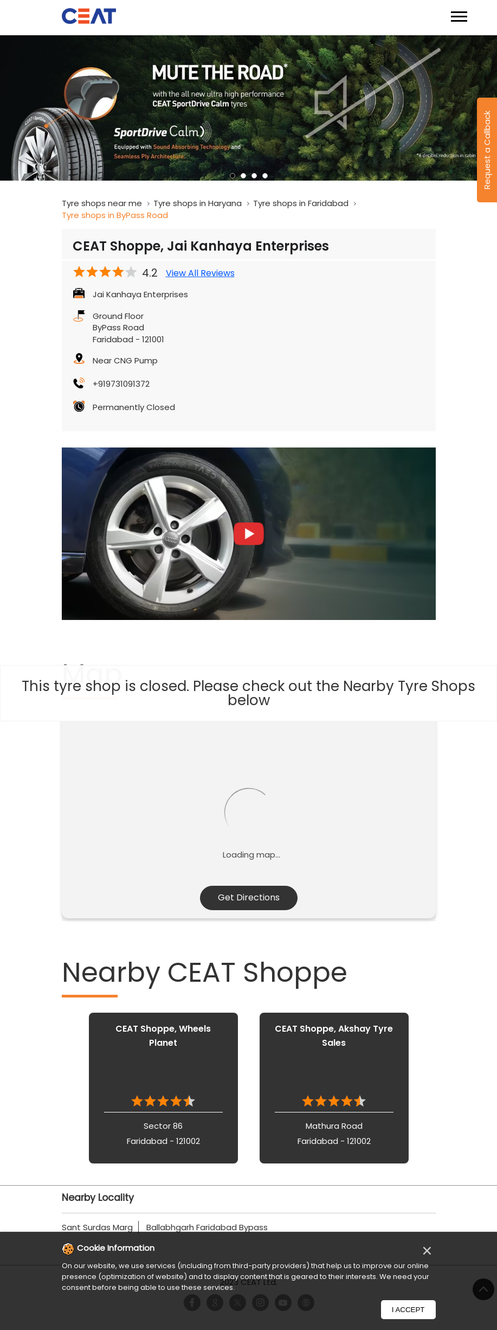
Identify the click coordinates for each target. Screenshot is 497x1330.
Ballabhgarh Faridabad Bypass (207, 1227)
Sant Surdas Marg (97, 1227)
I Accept (408, 1310)
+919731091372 (121, 383)
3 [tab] (254, 175)
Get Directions (249, 897)
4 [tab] (265, 175)
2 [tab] (243, 175)
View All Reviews (200, 273)
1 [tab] (232, 175)
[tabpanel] (248, 108)
